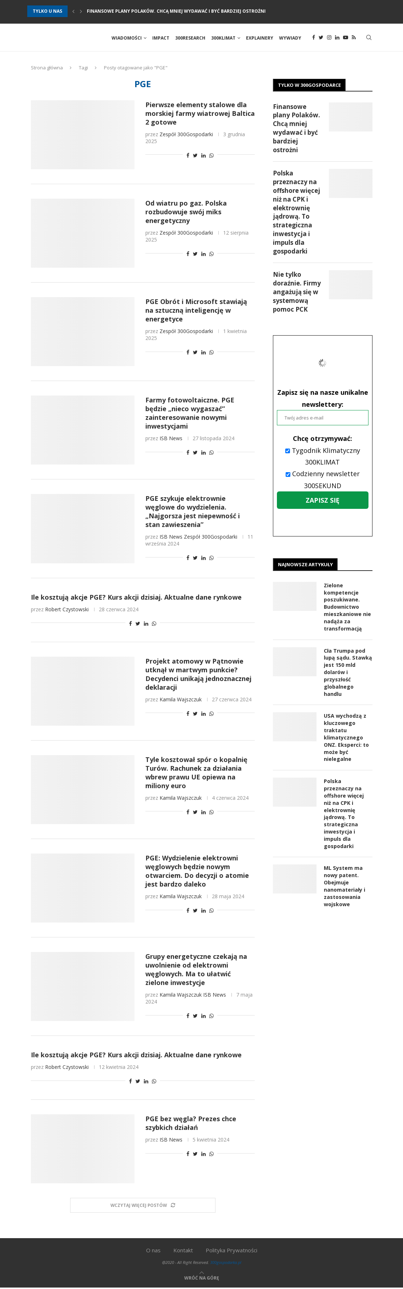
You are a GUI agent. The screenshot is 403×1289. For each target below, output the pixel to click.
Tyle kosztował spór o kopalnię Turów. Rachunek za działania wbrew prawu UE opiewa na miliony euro (196, 773)
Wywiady (290, 38)
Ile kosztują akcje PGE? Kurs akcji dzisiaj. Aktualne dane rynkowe (136, 598)
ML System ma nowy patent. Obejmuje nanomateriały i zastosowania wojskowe (344, 884)
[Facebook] (313, 38)
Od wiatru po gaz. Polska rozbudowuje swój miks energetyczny (186, 213)
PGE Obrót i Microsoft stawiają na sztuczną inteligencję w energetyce (196, 311)
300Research (190, 38)
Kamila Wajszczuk (181, 700)
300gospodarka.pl (225, 1263)
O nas (153, 1251)
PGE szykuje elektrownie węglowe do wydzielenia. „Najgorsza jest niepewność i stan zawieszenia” (192, 512)
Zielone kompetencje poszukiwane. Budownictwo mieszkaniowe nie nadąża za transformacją (347, 608)
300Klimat (223, 38)
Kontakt (183, 1251)
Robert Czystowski (67, 610)
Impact (160, 38)
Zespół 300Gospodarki (186, 135)
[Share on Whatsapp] (211, 156)
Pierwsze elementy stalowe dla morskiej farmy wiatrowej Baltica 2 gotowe (200, 114)
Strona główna (47, 68)
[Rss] (354, 38)
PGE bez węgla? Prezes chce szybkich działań (190, 1124)
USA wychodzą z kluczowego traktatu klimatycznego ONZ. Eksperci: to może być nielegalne (346, 737)
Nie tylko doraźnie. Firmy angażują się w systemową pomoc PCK (297, 293)
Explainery (259, 38)
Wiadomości (127, 38)
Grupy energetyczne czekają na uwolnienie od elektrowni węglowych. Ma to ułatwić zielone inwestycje (196, 970)
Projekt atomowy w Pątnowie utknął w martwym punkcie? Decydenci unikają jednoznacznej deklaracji (198, 675)
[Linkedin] (337, 38)
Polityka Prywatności (231, 1251)
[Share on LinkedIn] (203, 156)
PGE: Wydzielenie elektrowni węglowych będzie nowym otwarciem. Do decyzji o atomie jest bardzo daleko (197, 872)
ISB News (171, 439)
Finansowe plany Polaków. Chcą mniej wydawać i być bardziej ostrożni (176, 11)
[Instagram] (329, 38)
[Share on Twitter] (195, 156)
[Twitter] (321, 38)
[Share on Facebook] (187, 156)
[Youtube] (345, 38)
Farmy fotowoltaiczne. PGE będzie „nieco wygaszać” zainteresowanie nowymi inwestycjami (189, 414)
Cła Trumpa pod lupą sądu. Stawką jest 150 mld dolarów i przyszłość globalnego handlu (347, 672)
